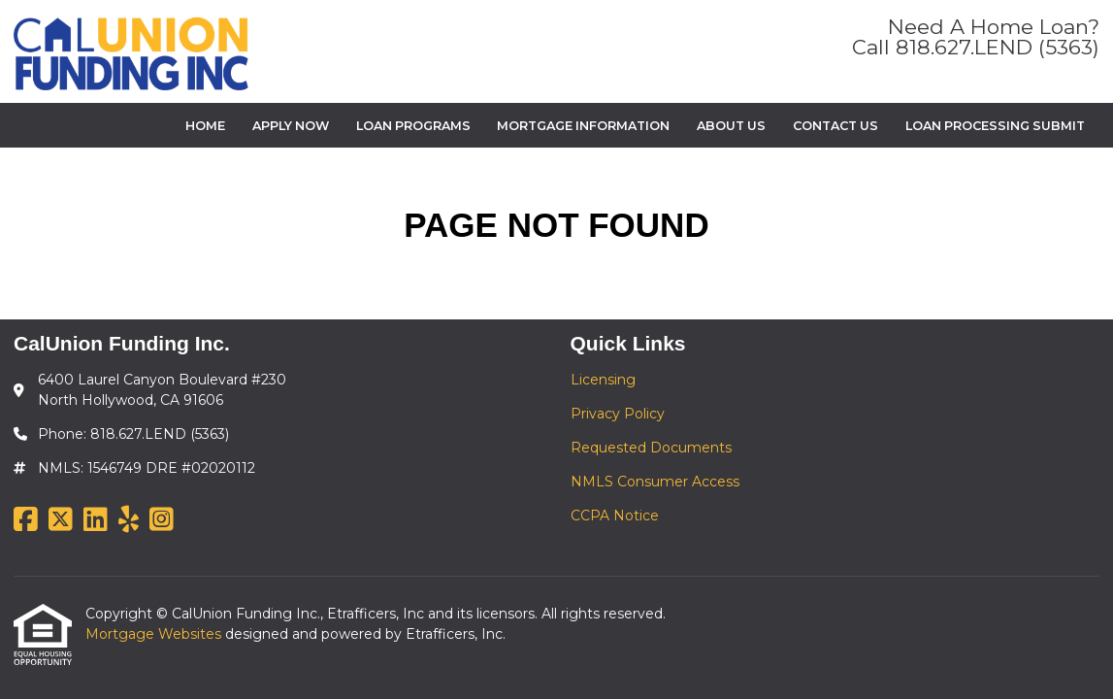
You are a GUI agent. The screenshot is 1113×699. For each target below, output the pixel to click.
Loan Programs (413, 125)
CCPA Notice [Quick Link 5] (615, 515)
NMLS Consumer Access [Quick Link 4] (655, 481)
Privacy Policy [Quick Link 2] (618, 413)
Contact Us (835, 125)
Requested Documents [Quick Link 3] (651, 447)
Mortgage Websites (155, 634)
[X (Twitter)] (61, 520)
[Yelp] (128, 520)
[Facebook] (26, 520)
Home (205, 125)
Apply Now (290, 125)
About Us (731, 125)
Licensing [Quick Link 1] (603, 379)
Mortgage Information (583, 125)
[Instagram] (161, 520)
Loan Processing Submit (995, 125)
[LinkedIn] (95, 520)
